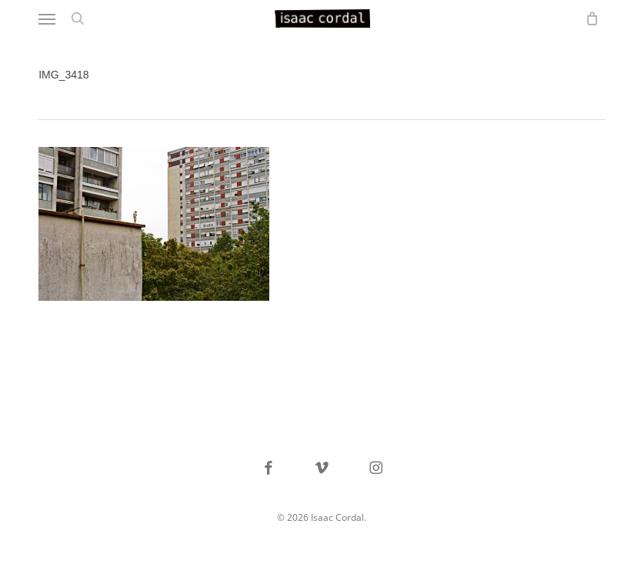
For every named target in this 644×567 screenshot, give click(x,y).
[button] (46, 18)
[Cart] (588, 18)
